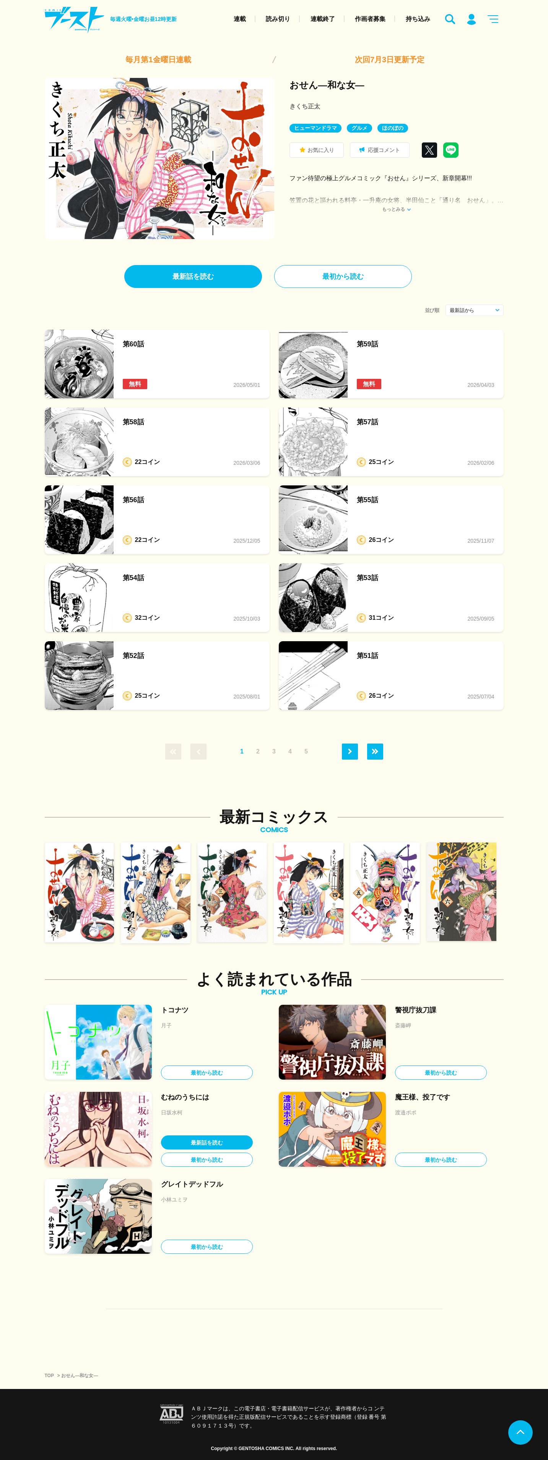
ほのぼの (392, 128)
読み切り (278, 19)
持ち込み (418, 19)
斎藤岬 (403, 1025)
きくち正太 (304, 106)
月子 (166, 1025)
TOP (49, 1375)
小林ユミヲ (174, 1199)
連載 (240, 19)
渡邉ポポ (405, 1112)
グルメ (359, 128)
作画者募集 (370, 19)
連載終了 (323, 19)
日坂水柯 (171, 1112)
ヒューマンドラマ (315, 128)
